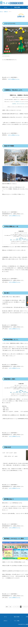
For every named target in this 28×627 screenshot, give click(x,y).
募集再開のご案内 (9, 379)
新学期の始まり (9, 499)
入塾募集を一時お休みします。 (13, 90)
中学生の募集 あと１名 (11, 226)
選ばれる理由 (17, 7)
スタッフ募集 (16, 620)
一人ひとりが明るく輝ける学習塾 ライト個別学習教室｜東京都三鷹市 (11, 3)
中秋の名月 (7, 447)
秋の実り (7, 293)
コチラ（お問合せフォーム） (14, 79)
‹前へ (10, 606)
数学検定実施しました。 (11, 339)
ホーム (5, 7)
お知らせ (6, 11)
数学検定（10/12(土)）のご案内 (14, 538)
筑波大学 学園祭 (9, 146)
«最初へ (7, 606)
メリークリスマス (9, 23)
